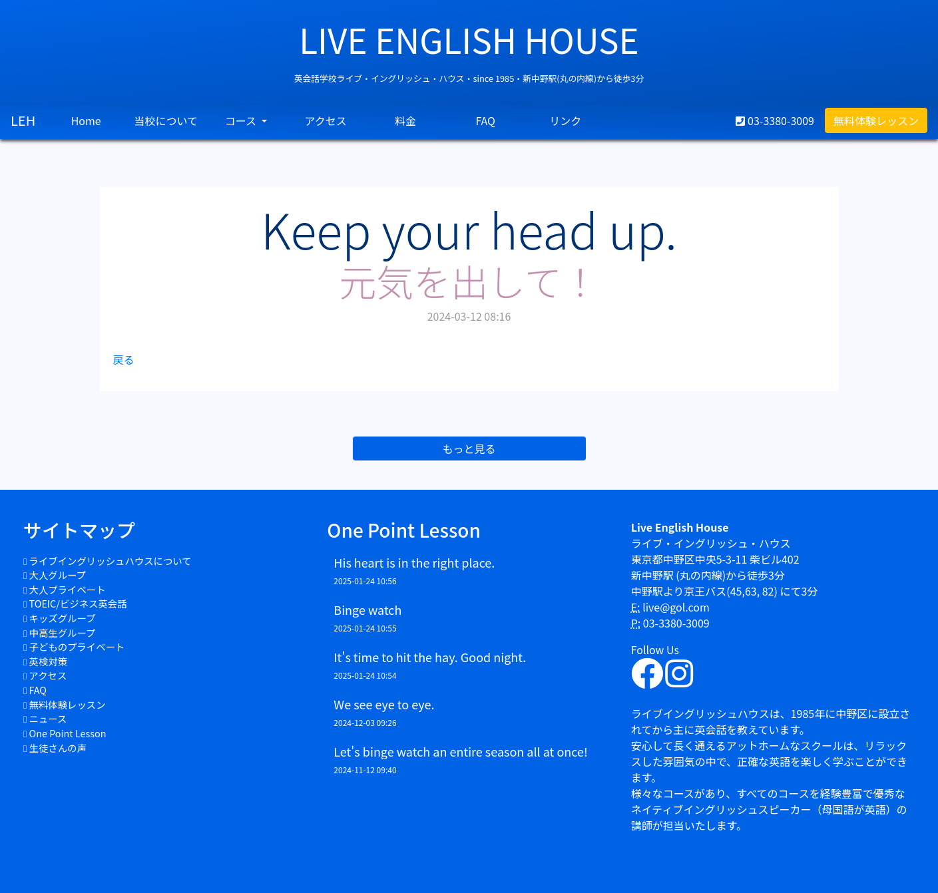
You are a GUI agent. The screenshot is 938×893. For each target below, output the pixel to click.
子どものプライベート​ (77, 646)
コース (242, 120)
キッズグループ (62, 618)
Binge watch (367, 609)
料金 (405, 120)
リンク (565, 120)
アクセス (326, 120)
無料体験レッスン (876, 120)
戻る (123, 359)
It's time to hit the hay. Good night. (430, 656)
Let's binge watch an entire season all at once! (460, 751)
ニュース (48, 718)
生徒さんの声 (58, 748)
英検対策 (48, 661)
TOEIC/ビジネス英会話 (78, 603)
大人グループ (57, 575)
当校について (166, 120)
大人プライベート (67, 589)
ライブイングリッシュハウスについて (110, 561)
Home (86, 120)
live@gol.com (676, 607)
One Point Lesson (68, 733)
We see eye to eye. (384, 704)
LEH (23, 120)
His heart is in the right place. (414, 562)
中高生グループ (62, 632)
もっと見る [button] (468, 448)
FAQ (485, 120)
